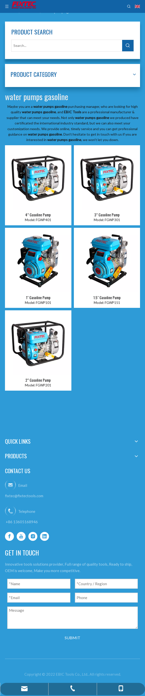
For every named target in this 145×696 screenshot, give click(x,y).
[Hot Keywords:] (128, 45)
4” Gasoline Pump (38, 214)
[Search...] (66, 45)
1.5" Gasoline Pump (107, 297)
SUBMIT (72, 637)
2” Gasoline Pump (38, 380)
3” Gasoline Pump (107, 214)
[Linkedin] (44, 536)
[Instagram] (32, 536)
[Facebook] (9, 536)
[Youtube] (21, 536)
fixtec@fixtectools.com (24, 495)
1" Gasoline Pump (38, 297)
